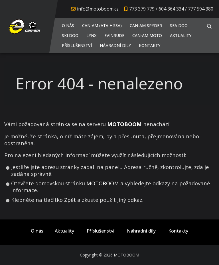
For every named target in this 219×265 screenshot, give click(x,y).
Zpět (70, 199)
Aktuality (180, 35)
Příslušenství (77, 45)
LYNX (91, 35)
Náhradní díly (115, 45)
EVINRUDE (114, 35)
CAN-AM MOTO (147, 35)
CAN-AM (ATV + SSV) (102, 25)
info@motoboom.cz (98, 9)
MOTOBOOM (102, 183)
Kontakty (149, 45)
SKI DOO (70, 35)
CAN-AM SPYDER (146, 25)
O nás (68, 25)
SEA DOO (179, 25)
